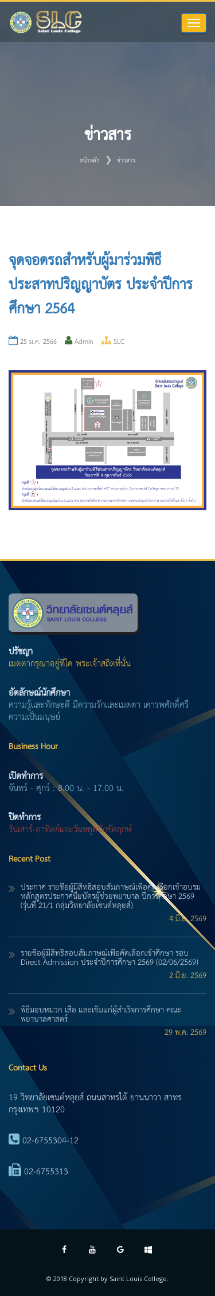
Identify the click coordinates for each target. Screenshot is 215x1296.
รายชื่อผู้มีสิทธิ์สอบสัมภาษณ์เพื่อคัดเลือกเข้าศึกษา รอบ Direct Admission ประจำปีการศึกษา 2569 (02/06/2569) (109, 958)
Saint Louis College (138, 1278)
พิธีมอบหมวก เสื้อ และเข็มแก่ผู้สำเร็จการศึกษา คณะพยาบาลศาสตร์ (101, 1015)
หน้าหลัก (90, 160)
